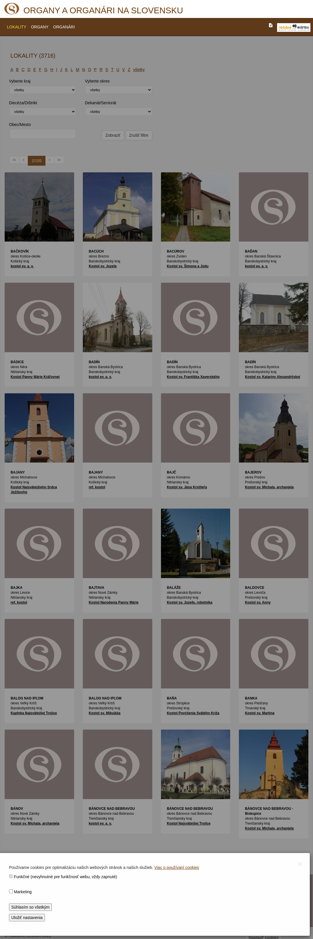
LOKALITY (16, 27)
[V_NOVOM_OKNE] (294, 27)
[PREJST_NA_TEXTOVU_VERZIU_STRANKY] (271, 25)
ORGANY (40, 27)
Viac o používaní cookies (176, 867)
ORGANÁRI (64, 27)
